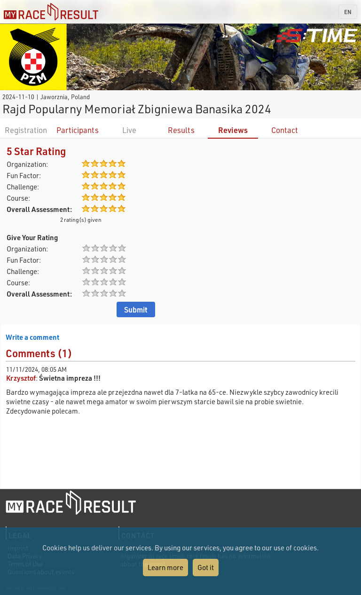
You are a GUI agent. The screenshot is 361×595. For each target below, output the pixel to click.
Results (181, 130)
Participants (77, 130)
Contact (284, 130)
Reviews (233, 130)
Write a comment (32, 337)
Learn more (165, 567)
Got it (205, 567)
